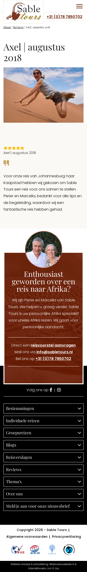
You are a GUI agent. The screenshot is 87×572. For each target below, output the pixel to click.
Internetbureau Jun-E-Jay (43, 568)
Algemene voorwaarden (27, 536)
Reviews (18, 27)
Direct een (43, 345)
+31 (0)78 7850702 (64, 16)
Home (7, 27)
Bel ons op (43, 358)
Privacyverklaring (66, 536)
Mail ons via (44, 352)
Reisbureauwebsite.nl (61, 564)
